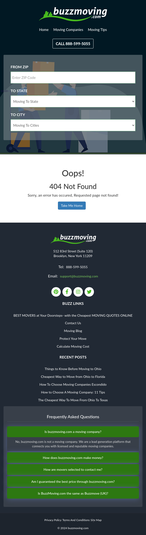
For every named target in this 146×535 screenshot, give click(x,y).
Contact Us (73, 323)
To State (19, 90)
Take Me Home (72, 205)
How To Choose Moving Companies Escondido (72, 384)
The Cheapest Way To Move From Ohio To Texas (73, 400)
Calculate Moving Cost (73, 346)
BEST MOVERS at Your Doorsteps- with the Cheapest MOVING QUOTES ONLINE (73, 315)
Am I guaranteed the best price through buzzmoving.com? (73, 481)
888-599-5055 (77, 267)
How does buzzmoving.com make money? (73, 457)
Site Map (96, 520)
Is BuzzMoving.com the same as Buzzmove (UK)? (73, 493)
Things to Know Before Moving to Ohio (73, 369)
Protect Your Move (73, 339)
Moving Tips (97, 29)
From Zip (19, 67)
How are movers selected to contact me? (73, 469)
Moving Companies (68, 29)
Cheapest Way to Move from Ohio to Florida (73, 377)
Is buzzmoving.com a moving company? (73, 431)
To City (18, 114)
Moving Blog (73, 331)
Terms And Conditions (76, 520)
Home (44, 29)
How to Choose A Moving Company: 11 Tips (73, 392)
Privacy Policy (52, 520)
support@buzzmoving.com (79, 276)
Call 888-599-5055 (73, 43)
